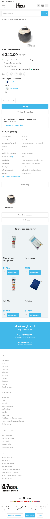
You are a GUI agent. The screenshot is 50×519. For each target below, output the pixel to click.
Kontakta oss (5, 397)
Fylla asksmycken (7, 466)
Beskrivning (25, 184)
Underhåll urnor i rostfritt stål (10, 472)
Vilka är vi (5, 400)
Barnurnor (5, 375)
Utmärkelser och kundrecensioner (12, 418)
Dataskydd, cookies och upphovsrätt (13, 421)
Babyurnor (5, 372)
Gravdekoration (7, 387)
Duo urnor (5, 366)
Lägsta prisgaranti (7, 447)
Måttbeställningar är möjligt (12, 63)
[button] (8, 1)
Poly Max (7, 300)
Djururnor (4, 378)
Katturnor (4, 384)
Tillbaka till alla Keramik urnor (15, 19)
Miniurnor (5, 369)
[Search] (44, 13)
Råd (3, 453)
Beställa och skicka (8, 431)
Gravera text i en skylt (14, 125)
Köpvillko (4, 412)
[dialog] (25, 510)
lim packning (14, 88)
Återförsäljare (6, 409)
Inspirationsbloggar (8, 406)
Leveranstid (5, 441)
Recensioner (5, 415)
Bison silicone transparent (8, 259)
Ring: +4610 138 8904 (25, 335)
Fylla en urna (6, 460)
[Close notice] (47, 504)
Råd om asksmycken (8, 463)
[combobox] (21, 13)
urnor (24, 60)
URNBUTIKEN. (6, 393)
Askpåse (12, 82)
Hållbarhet (5, 403)
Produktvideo (25, 220)
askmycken (32, 60)
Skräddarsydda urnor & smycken (12, 475)
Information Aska (7, 478)
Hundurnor (5, 381)
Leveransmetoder (7, 435)
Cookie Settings (6, 424)
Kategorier (5, 356)
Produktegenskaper (25, 215)
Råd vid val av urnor (8, 457)
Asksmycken (5, 360)
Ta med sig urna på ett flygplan (11, 469)
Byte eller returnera (8, 438)
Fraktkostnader (6, 444)
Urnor (3, 363)
